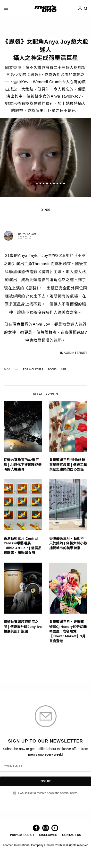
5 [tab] (50, 184)
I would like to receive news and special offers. (48, 793)
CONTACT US (71, 835)
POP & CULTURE (33, 369)
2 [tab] (40, 184)
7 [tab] (57, 184)
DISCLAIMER (48, 835)
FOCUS (52, 369)
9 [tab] (64, 184)
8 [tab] (60, 184)
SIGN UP (45, 781)
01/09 (45, 210)
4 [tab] (47, 184)
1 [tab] (37, 184)
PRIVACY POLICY (22, 835)
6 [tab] (54, 184)
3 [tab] (43, 184)
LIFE (63, 369)
